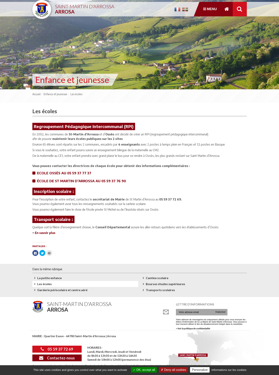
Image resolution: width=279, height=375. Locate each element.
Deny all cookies (173, 369)
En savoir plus (45, 233)
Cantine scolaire (157, 278)
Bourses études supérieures (165, 284)
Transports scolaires (160, 290)
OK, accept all (144, 369)
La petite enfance (49, 278)
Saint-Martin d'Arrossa (84, 7)
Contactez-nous (57, 358)
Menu (210, 9)
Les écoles (44, 284)
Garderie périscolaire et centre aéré (62, 290)
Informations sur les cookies (228, 369)
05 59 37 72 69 (57, 349)
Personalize (200, 369)
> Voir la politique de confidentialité (193, 328)
